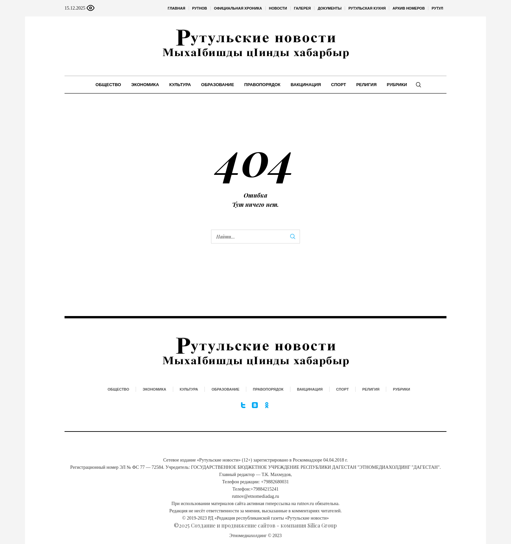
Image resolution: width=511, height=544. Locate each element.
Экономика (154, 389)
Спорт (342, 389)
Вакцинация (310, 389)
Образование (225, 389)
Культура (189, 389)
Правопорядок (268, 389)
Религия (370, 389)
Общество (118, 389)
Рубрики (401, 389)
